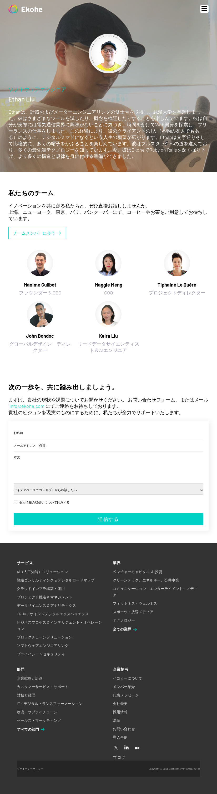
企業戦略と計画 (30, 678)
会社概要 (120, 703)
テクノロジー (124, 620)
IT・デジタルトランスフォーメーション (50, 703)
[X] (116, 748)
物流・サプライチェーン (37, 712)
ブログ (119, 757)
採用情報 (120, 712)
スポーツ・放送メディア (133, 611)
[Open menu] (204, 9)
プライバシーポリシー (30, 768)
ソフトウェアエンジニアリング (42, 645)
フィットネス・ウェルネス (135, 603)
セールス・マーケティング (39, 720)
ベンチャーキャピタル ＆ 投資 (137, 571)
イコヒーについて (127, 678)
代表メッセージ (126, 695)
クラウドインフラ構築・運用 (41, 588)
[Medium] (137, 748)
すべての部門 (31, 729)
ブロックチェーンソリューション (44, 637)
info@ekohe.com (26, 406)
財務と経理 (26, 695)
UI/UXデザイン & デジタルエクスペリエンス (53, 614)
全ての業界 (125, 629)
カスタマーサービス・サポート (42, 686)
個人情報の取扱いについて (38, 502)
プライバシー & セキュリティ (41, 654)
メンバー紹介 (124, 686)
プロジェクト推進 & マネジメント (44, 597)
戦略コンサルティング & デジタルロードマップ (55, 580)
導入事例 (120, 737)
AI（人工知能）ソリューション (42, 571)
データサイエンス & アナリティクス (46, 605)
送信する (108, 519)
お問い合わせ (124, 729)
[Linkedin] (126, 748)
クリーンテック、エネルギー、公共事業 (146, 580)
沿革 (116, 720)
